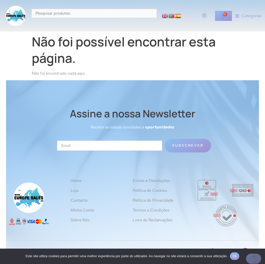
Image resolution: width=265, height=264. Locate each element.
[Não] (253, 259)
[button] (248, 15)
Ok (234, 256)
